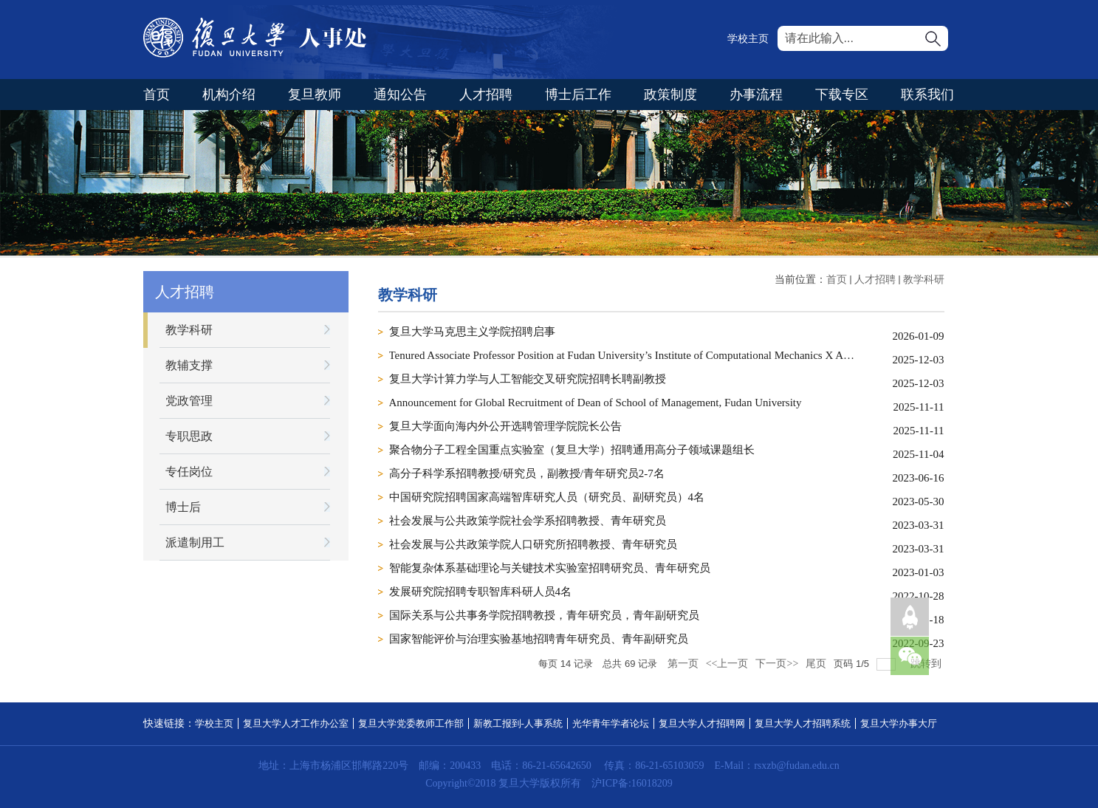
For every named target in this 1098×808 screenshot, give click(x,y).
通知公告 (400, 94)
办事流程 (756, 94)
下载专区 (841, 94)
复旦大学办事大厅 (898, 723)
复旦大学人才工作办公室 (296, 723)
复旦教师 (314, 94)
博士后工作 (578, 94)
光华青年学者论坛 (610, 723)
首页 (156, 94)
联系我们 (927, 94)
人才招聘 (485, 94)
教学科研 (923, 279)
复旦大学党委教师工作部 (411, 723)
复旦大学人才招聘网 (702, 723)
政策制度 (670, 94)
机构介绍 (228, 94)
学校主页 (748, 38)
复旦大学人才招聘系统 (803, 723)
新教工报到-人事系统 (518, 723)
